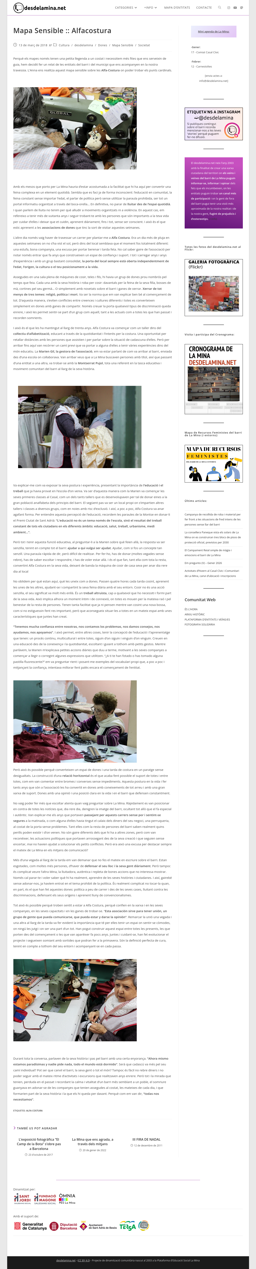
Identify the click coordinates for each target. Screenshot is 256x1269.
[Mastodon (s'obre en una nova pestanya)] (241, 7)
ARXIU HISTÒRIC (195, 614)
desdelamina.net (65, 1260)
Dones (102, 45)
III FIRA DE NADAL (146, 1139)
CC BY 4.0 (83, 1260)
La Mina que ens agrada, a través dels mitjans (92, 1141)
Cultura (64, 45)
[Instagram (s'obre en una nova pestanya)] (229, 7)
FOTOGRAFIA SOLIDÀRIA (200, 624)
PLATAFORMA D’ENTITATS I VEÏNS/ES (207, 619)
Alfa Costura (34, 1110)
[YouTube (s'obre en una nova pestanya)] (235, 7)
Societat (144, 45)
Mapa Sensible (122, 45)
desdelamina (83, 45)
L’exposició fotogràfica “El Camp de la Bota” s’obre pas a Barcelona (39, 1144)
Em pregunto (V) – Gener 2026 (203, 563)
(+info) (213, 219)
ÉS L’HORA (191, 609)
